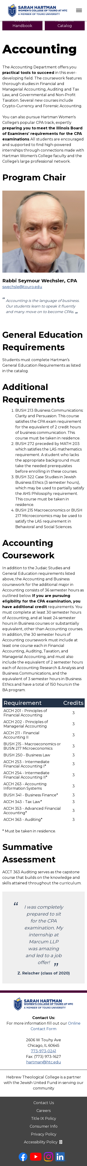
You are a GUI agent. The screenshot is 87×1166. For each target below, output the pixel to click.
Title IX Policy (43, 1118)
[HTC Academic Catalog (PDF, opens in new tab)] (65, 23)
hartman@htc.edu (43, 1062)
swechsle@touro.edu (22, 287)
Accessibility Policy (43, 1142)
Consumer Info (44, 1126)
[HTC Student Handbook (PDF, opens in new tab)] (22, 23)
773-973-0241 (43, 1051)
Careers (43, 1110)
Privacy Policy (43, 1134)
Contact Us (43, 1103)
